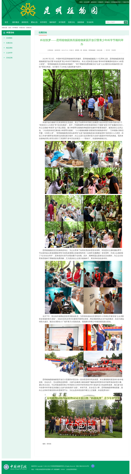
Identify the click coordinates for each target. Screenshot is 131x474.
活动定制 (9, 58)
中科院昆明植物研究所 (57, 466)
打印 (108, 50)
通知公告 (34, 22)
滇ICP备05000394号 (82, 466)
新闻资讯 (25, 22)
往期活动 (28, 27)
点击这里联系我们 (71, 469)
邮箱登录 (93, 2)
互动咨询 (90, 22)
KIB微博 (100, 2)
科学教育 (62, 22)
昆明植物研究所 (116, 2)
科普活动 (22, 27)
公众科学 (9, 53)
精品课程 (9, 48)
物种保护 (52, 22)
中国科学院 (125, 2)
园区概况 (15, 22)
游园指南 (80, 22)
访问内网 (86, 2)
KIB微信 (107, 2)
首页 (80, 2)
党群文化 (71, 22)
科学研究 (43, 22)
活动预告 (9, 38)
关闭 (113, 50)
